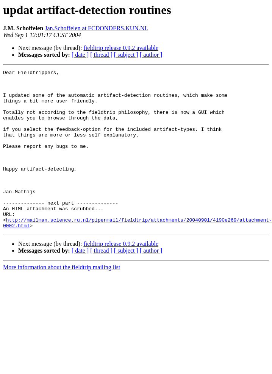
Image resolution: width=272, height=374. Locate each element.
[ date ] (80, 54)
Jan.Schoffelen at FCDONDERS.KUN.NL (96, 28)
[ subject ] (126, 54)
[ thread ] (101, 54)
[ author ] (151, 54)
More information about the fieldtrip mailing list (61, 299)
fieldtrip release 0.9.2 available (120, 48)
